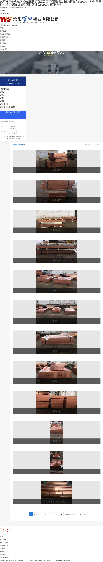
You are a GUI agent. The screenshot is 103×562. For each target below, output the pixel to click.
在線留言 (3, 10)
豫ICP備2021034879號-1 (42, 560)
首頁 (1, 28)
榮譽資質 (3, 40)
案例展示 (3, 43)
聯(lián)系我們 (4, 13)
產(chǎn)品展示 (5, 34)
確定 (85, 514)
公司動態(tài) (4, 37)
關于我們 (3, 31)
